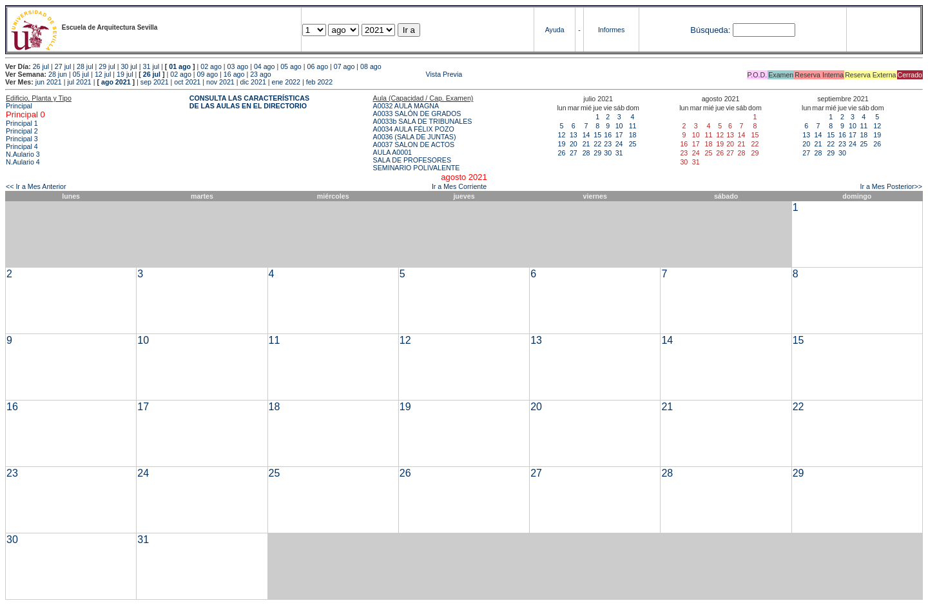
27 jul (63, 66)
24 (619, 144)
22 (597, 144)
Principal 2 (22, 131)
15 (597, 135)
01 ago (180, 66)
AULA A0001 (392, 152)
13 (573, 135)
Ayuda (555, 30)
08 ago (371, 66)
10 (619, 126)
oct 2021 (187, 82)
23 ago (260, 74)
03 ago (238, 66)
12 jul (103, 74)
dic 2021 (253, 82)
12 (562, 135)
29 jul (107, 66)
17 (619, 135)
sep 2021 (154, 82)
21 (586, 144)
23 (608, 144)
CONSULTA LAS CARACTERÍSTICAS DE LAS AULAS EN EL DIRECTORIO (249, 102)
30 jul (129, 66)
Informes (611, 30)
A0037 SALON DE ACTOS (414, 144)
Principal (19, 106)
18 (633, 135)
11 (633, 126)
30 (608, 153)
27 (573, 153)
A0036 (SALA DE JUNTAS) (414, 137)
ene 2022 (286, 82)
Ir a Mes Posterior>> (891, 186)
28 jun (57, 74)
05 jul (81, 74)
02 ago (211, 66)
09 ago (207, 74)
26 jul (41, 66)
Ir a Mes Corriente (459, 186)
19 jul (125, 74)
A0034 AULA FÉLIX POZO (413, 129)
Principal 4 (22, 146)
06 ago (317, 66)
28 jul (85, 66)
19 (562, 144)
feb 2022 (319, 82)
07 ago (344, 66)
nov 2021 (220, 82)
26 (562, 153)
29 (597, 153)
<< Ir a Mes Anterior (36, 186)
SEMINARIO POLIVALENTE (416, 168)
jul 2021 (79, 82)
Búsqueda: (710, 30)
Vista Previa (368, 74)
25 (633, 144)
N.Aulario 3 (24, 154)
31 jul (151, 66)
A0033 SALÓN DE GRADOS (417, 113)
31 (619, 153)
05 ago (291, 66)
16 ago (234, 74)
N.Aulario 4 (23, 162)
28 (586, 153)
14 (586, 135)
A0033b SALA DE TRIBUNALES (422, 121)
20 (573, 144)
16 (608, 135)
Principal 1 (22, 123)
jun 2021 (48, 82)
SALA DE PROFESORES (412, 160)
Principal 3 (22, 139)
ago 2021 (116, 82)
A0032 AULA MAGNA (406, 106)
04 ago (264, 66)
